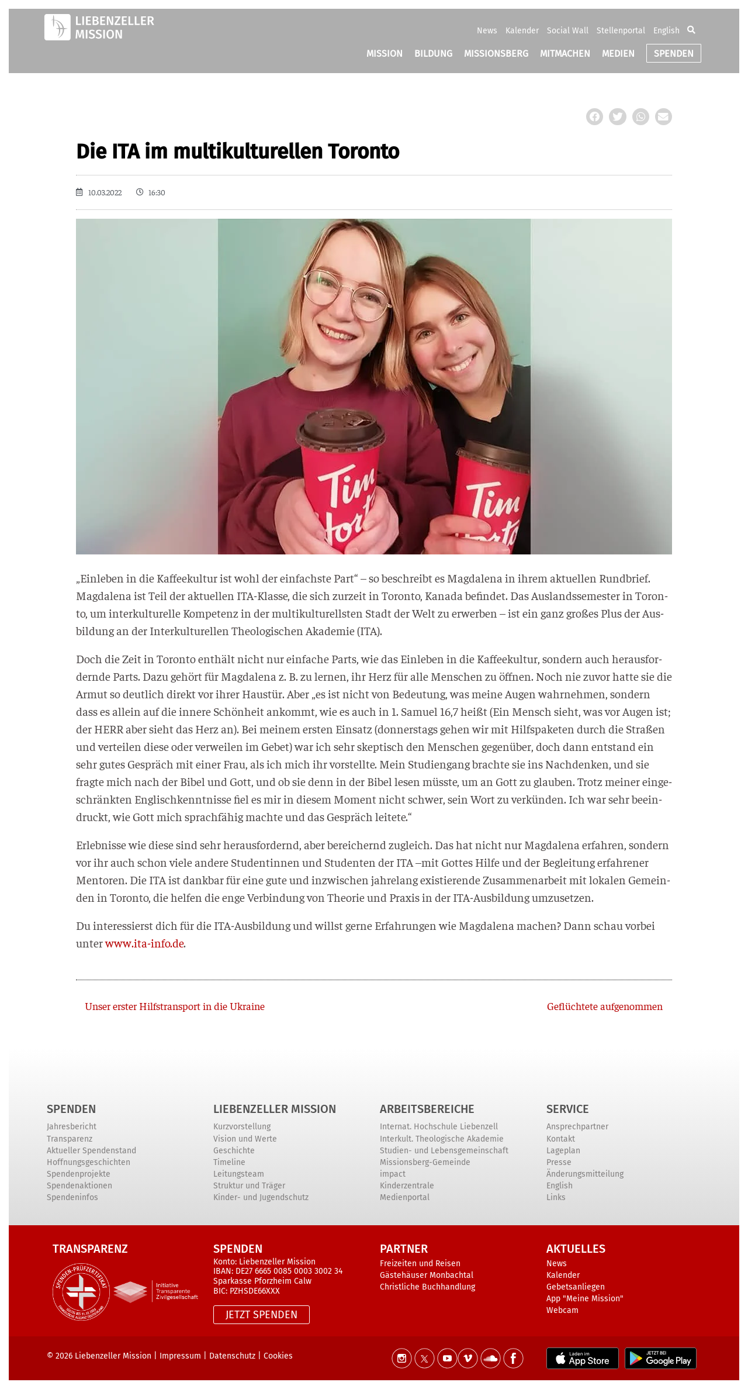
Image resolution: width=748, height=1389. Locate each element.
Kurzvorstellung (242, 1127)
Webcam (562, 1310)
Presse (559, 1162)
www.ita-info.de (144, 942)
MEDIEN (618, 53)
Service (567, 1109)
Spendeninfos (72, 1197)
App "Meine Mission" (585, 1299)
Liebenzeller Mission (274, 1109)
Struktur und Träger (249, 1186)
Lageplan (563, 1151)
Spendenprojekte (78, 1174)
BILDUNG (433, 53)
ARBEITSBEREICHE (427, 1109)
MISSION (384, 53)
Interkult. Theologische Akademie (442, 1139)
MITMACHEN (565, 53)
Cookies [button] (278, 1356)
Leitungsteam (238, 1174)
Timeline (229, 1162)
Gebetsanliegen (575, 1287)
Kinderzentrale (407, 1186)
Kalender (522, 31)
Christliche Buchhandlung (427, 1287)
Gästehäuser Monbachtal (426, 1275)
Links (556, 1197)
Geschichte (234, 1151)
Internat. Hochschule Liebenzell (439, 1127)
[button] (691, 30)
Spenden (71, 1109)
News (487, 31)
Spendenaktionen (79, 1186)
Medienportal (405, 1197)
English (666, 31)
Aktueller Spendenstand (91, 1151)
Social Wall (567, 31)
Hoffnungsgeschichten (88, 1162)
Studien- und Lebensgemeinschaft (444, 1151)
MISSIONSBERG (496, 53)
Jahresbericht (71, 1127)
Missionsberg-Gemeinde (425, 1162)
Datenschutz (232, 1356)
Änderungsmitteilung (585, 1174)
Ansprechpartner (577, 1127)
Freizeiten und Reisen (420, 1264)
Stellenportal (621, 31)
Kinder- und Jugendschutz (261, 1197)
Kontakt (560, 1139)
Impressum (180, 1356)
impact (393, 1174)
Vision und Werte (245, 1139)
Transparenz (69, 1139)
